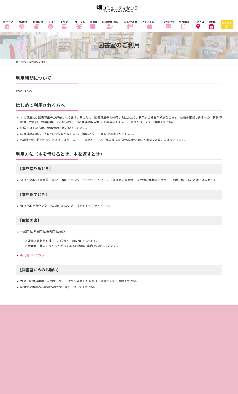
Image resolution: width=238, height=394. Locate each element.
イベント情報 (62, 316)
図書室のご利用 (116, 316)
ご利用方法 (48, 310)
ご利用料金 (107, 310)
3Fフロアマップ (32, 316)
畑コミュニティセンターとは (128, 321)
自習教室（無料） (150, 316)
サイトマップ (91, 327)
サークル (89, 316)
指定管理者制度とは (173, 321)
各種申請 (65, 327)
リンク (116, 327)
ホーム (25, 310)
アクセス (72, 321)
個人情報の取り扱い (35, 327)
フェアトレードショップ (38, 321)
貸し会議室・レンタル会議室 (193, 316)
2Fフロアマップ (198, 310)
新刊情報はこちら (32, 255)
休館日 (93, 321)
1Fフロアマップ (165, 310)
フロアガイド (134, 310)
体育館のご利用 (77, 310)
